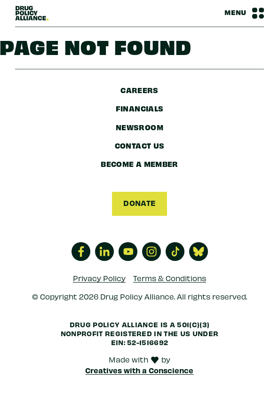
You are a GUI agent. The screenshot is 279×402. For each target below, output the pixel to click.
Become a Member (139, 163)
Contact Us (140, 145)
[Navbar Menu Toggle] (244, 13)
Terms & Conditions (169, 277)
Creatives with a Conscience (139, 370)
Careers (139, 90)
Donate (139, 202)
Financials (140, 108)
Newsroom (139, 127)
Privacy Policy (99, 277)
